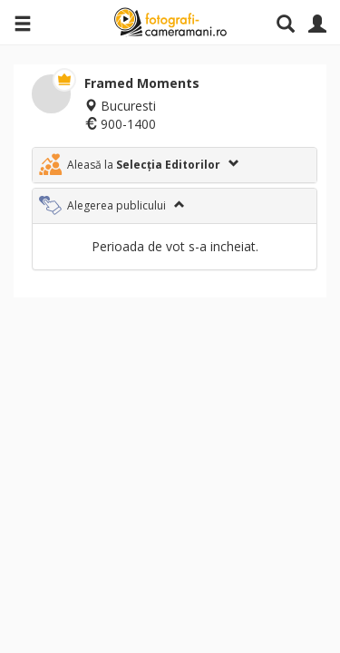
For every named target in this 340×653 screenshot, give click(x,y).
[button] (174, 165)
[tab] (174, 165)
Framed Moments (141, 83)
